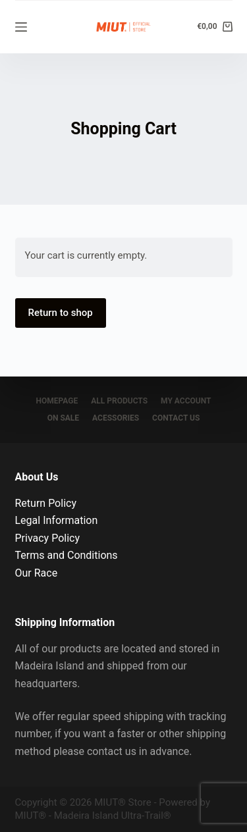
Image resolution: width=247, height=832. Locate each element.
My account (186, 400)
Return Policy (45, 503)
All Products (119, 400)
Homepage (57, 400)
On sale (63, 418)
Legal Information (56, 520)
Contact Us (176, 418)
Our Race (36, 573)
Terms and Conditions (66, 555)
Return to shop (60, 313)
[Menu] (21, 27)
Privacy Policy (47, 538)
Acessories (115, 418)
